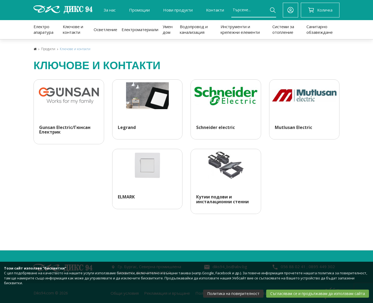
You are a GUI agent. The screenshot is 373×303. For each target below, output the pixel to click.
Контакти (215, 10)
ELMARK (126, 197)
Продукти (48, 49)
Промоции (139, 10)
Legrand (127, 127)
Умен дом (168, 29)
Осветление (105, 29)
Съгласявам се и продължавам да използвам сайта (317, 293)
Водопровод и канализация (194, 29)
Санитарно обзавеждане (319, 29)
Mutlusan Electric (293, 127)
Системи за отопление (283, 29)
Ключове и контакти (73, 29)
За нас (110, 10)
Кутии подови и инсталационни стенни (222, 199)
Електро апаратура (43, 29)
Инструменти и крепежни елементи (240, 29)
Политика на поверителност (233, 293)
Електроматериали (140, 29)
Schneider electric (215, 127)
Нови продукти (178, 10)
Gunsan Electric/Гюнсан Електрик (64, 130)
